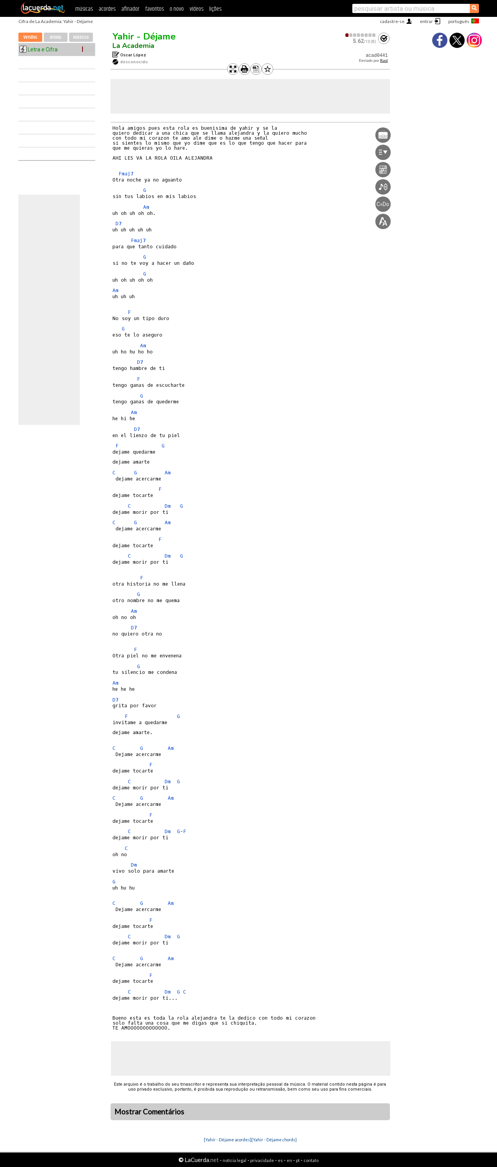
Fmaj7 (126, 173)
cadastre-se (392, 21)
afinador (130, 9)
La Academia (133, 45)
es (280, 1160)
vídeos (196, 9)
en (289, 1160)
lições (215, 9)
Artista (55, 37)
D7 (119, 223)
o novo (177, 9)
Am (146, 207)
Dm (168, 506)
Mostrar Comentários (149, 1112)
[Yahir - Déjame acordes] (227, 1139)
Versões (30, 37)
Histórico (81, 37)
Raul (384, 60)
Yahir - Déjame (144, 36)
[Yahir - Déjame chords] (274, 1139)
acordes (107, 9)
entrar (426, 21)
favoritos (154, 9)
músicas (84, 9)
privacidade (262, 1160)
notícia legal (234, 1160)
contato (311, 1160)
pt (298, 1160)
